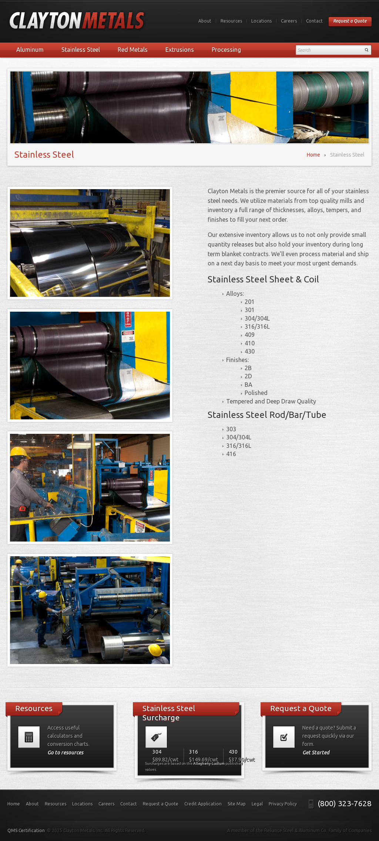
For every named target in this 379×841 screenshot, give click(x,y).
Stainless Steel (80, 49)
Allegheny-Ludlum (209, 763)
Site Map (237, 803)
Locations (261, 21)
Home (313, 155)
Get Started (315, 752)
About (204, 21)
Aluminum (30, 49)
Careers (289, 21)
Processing (226, 49)
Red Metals (133, 49)
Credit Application (203, 803)
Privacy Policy (283, 803)
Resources (231, 21)
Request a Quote (349, 21)
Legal (257, 803)
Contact (314, 21)
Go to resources (65, 752)
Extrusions (179, 49)
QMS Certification (26, 830)
